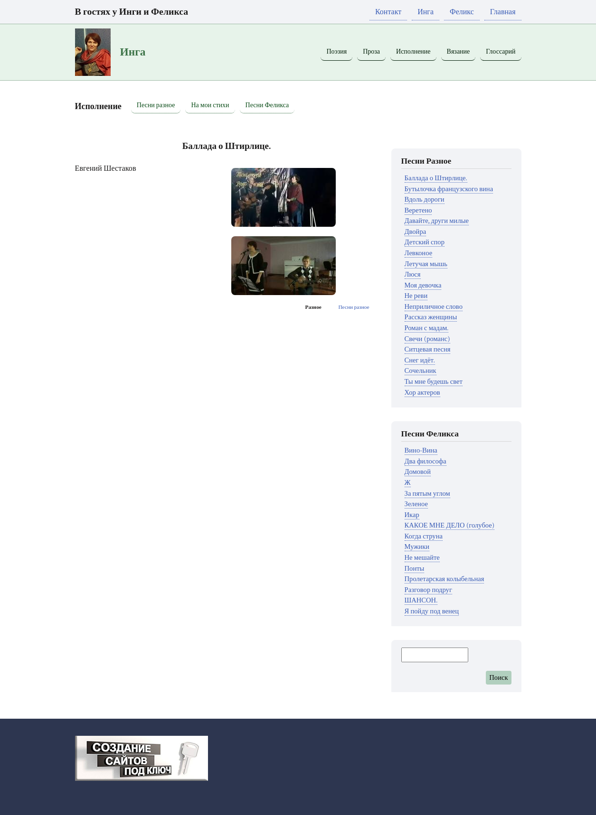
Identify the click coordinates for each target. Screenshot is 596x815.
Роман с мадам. (427, 328)
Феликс (462, 12)
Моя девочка (423, 285)
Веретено (418, 210)
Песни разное (156, 105)
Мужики (417, 547)
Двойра (415, 232)
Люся (413, 274)
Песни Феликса (267, 105)
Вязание (458, 51)
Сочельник (420, 371)
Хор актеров (422, 393)
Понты (415, 569)
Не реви (416, 296)
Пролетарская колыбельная (444, 579)
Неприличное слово (434, 307)
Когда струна (424, 536)
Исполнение (413, 51)
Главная (503, 12)
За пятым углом (427, 494)
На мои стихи (210, 105)
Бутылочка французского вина (449, 189)
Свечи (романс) (427, 339)
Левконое (419, 253)
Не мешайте (422, 558)
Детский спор (425, 242)
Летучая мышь (426, 264)
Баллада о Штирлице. (436, 178)
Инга (425, 12)
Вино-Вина (421, 450)
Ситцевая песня (428, 349)
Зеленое (416, 504)
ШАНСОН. (421, 600)
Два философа (425, 461)
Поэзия (336, 51)
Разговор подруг (428, 590)
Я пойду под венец (432, 611)
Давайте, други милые (437, 221)
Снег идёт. (420, 360)
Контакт (388, 12)
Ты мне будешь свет (434, 382)
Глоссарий (500, 51)
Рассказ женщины (431, 317)
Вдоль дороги (425, 199)
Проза (371, 51)
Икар (412, 515)
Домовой (418, 472)
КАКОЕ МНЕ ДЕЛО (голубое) (450, 525)
